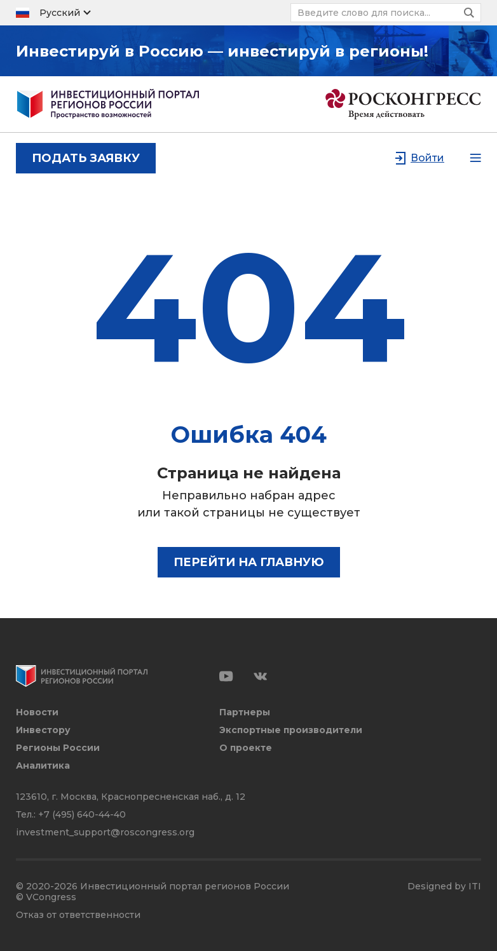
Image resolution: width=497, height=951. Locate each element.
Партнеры (244, 712)
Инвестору (43, 730)
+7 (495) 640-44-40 (82, 814)
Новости (37, 712)
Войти (427, 158)
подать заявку (86, 158)
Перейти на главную (249, 562)
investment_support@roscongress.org (105, 832)
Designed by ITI (444, 886)
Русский (59, 12)
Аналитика (43, 765)
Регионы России (58, 748)
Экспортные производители (290, 730)
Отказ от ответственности (78, 915)
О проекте (245, 748)
